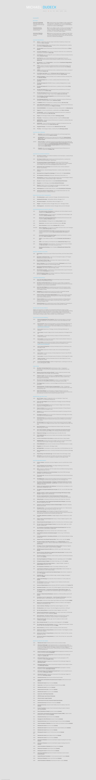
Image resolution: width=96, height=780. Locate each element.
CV (48, 11)
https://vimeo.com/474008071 (43, 326)
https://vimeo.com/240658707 (43, 344)
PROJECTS (45, 11)
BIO (51, 11)
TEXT (54, 11)
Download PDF (36, 18)
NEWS (65, 11)
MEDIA (57, 11)
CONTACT (61, 11)
